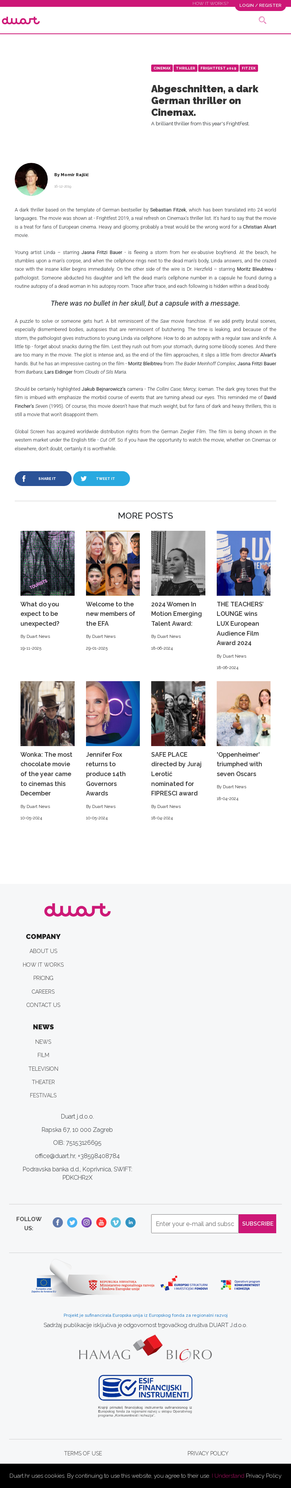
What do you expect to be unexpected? (47, 591)
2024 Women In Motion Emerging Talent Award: (178, 591)
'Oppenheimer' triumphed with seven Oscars (244, 741)
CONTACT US (43, 1005)
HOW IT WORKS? (210, 3)
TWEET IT (105, 479)
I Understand (228, 1475)
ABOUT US (43, 951)
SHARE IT (47, 479)
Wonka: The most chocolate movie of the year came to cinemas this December (47, 751)
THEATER (43, 1082)
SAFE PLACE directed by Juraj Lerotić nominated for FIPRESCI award (178, 751)
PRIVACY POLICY (208, 1453)
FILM (43, 1055)
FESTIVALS (43, 1095)
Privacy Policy (264, 1475)
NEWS (43, 1042)
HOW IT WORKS (43, 965)
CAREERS (43, 992)
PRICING (43, 978)
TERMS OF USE (83, 1453)
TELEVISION (43, 1069)
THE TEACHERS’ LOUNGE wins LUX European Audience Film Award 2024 (244, 601)
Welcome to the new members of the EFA (113, 591)
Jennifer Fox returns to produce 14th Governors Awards (113, 751)
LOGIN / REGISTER (260, 5)
